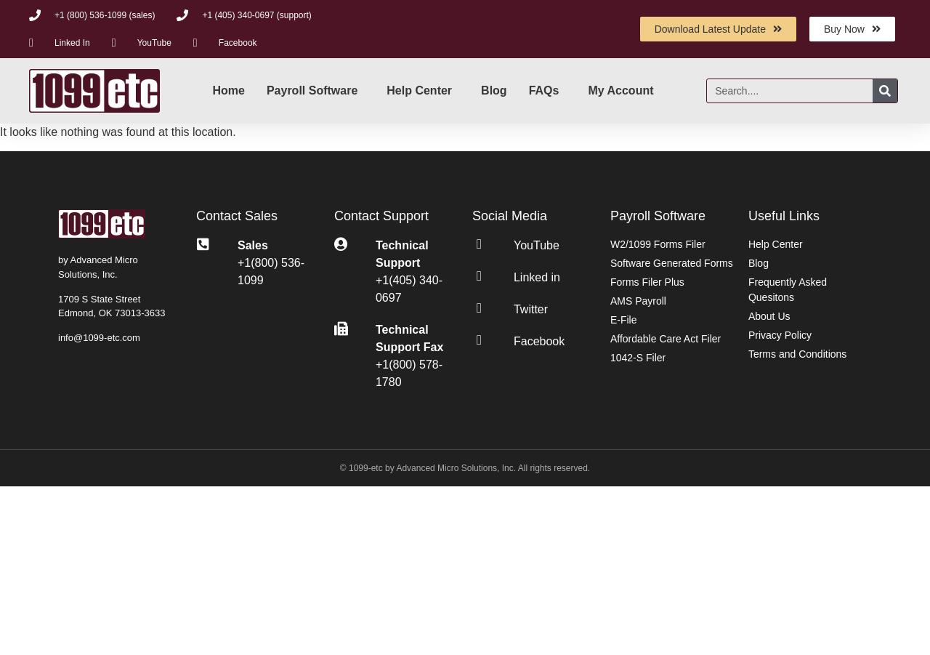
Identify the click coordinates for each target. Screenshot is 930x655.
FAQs (544, 90)
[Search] (885, 91)
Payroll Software (312, 90)
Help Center (419, 90)
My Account (620, 90)
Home (228, 90)
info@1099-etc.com (99, 337)
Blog (494, 90)
